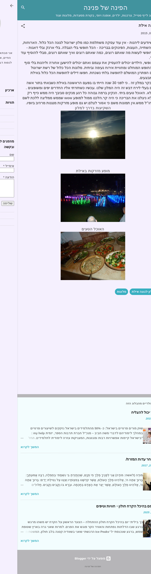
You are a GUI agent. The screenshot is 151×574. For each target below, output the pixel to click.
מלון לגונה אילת (125, 291)
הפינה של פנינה (88, 7)
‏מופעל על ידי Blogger (75, 558)
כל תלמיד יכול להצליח (131, 412)
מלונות (104, 291)
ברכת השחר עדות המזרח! (128, 459)
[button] (5, 27)
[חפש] (5, 8)
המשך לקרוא (12, 447)
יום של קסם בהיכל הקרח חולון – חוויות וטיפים (113, 506)
